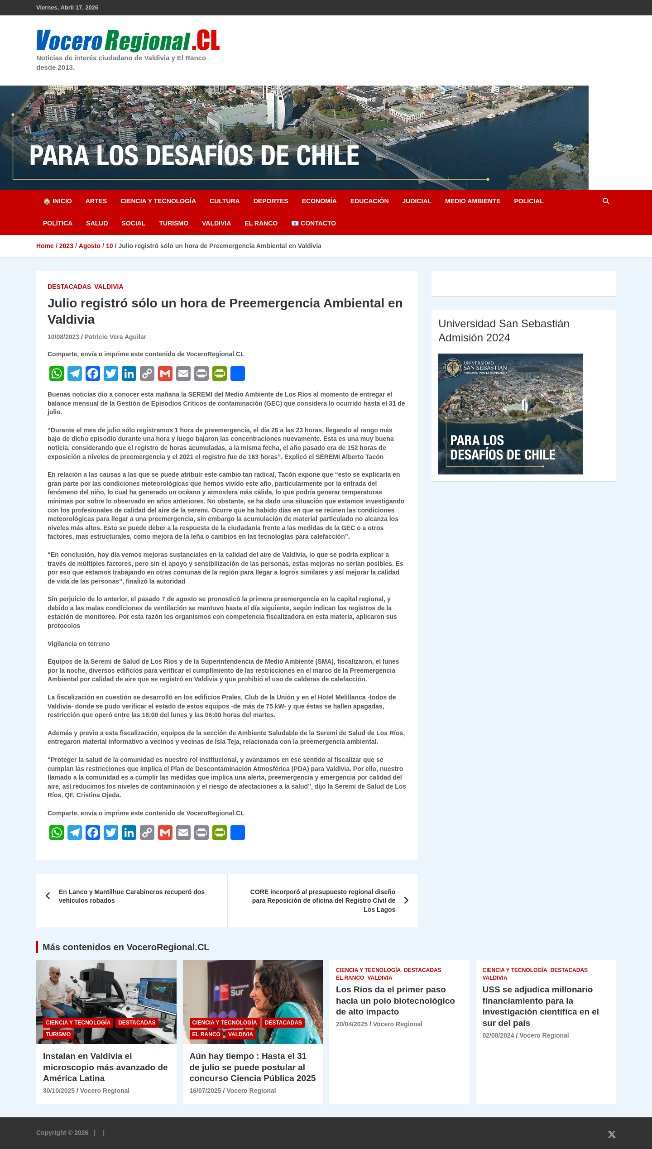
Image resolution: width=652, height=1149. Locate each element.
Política (57, 223)
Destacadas (69, 286)
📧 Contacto (313, 223)
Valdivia (216, 223)
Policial (528, 201)
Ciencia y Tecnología (158, 201)
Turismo (173, 223)
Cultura (225, 201)
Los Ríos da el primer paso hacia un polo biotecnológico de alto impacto (395, 1000)
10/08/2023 (63, 336)
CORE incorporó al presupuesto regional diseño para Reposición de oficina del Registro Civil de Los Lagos (323, 900)
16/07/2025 (205, 1090)
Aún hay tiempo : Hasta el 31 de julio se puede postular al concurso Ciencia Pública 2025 (253, 1067)
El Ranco (261, 223)
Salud (97, 223)
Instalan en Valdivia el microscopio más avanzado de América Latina (105, 1067)
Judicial (417, 201)
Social (134, 223)
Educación (369, 201)
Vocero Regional (104, 1090)
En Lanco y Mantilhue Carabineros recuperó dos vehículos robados (132, 896)
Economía (319, 201)
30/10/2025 (59, 1090)
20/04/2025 (352, 1024)
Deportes (271, 201)
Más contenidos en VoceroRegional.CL (126, 947)
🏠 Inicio (57, 201)
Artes (96, 201)
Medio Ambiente (472, 201)
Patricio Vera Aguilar (115, 336)
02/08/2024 (498, 1035)
